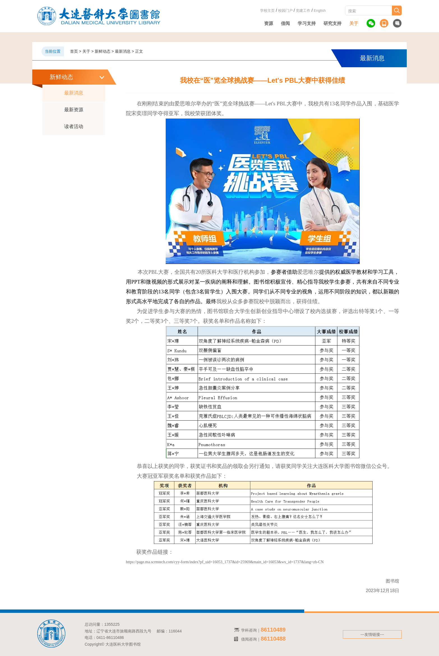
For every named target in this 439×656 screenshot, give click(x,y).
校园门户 (285, 10)
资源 (268, 23)
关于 (353, 23)
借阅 (285, 23)
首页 (74, 51)
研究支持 (332, 23)
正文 (139, 51)
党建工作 (303, 10)
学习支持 (307, 23)
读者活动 (73, 126)
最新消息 (73, 93)
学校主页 (267, 10)
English (320, 10)
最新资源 (73, 109)
